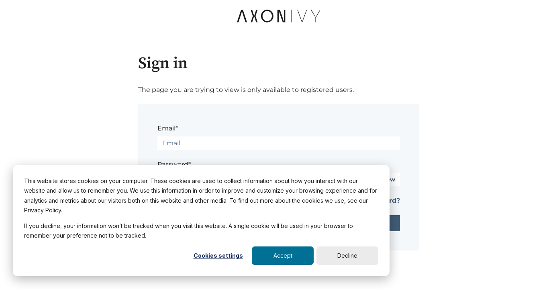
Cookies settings (218, 255)
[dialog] (201, 220)
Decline (347, 255)
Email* (167, 128)
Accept (282, 255)
